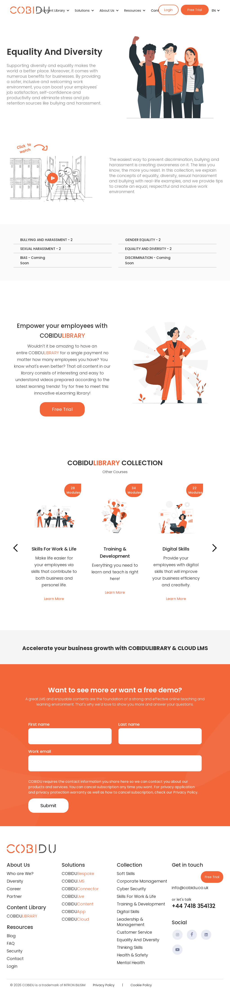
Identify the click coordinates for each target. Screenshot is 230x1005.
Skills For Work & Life (136, 896)
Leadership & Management (130, 921)
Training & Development (141, 904)
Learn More (54, 598)
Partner (14, 896)
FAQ (11, 943)
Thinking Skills (130, 947)
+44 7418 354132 (193, 906)
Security (14, 951)
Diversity (15, 881)
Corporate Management (142, 881)
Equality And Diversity (138, 940)
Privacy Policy (104, 985)
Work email (39, 751)
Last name (129, 724)
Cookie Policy (141, 985)
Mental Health (131, 962)
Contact (15, 958)
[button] (214, 10)
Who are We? (20, 873)
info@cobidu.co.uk (190, 887)
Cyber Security (131, 889)
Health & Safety (132, 955)
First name (39, 724)
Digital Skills (128, 911)
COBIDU (22, 916)
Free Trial (195, 10)
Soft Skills (126, 873)
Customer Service (134, 932)
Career (14, 889)
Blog (11, 936)
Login (168, 10)
